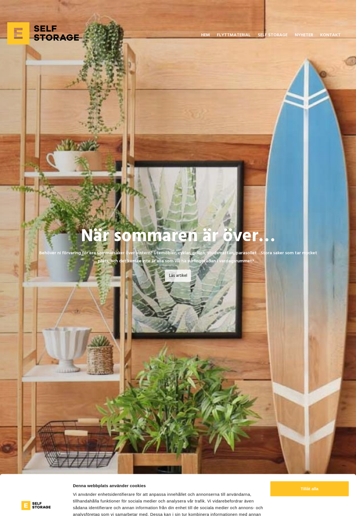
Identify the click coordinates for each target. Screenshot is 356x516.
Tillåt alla (309, 450)
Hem (205, 35)
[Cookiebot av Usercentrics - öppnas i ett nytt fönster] (36, 505)
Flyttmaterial (234, 35)
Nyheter (304, 35)
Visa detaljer (85, 505)
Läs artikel (178, 276)
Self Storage (273, 35)
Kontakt (330, 35)
